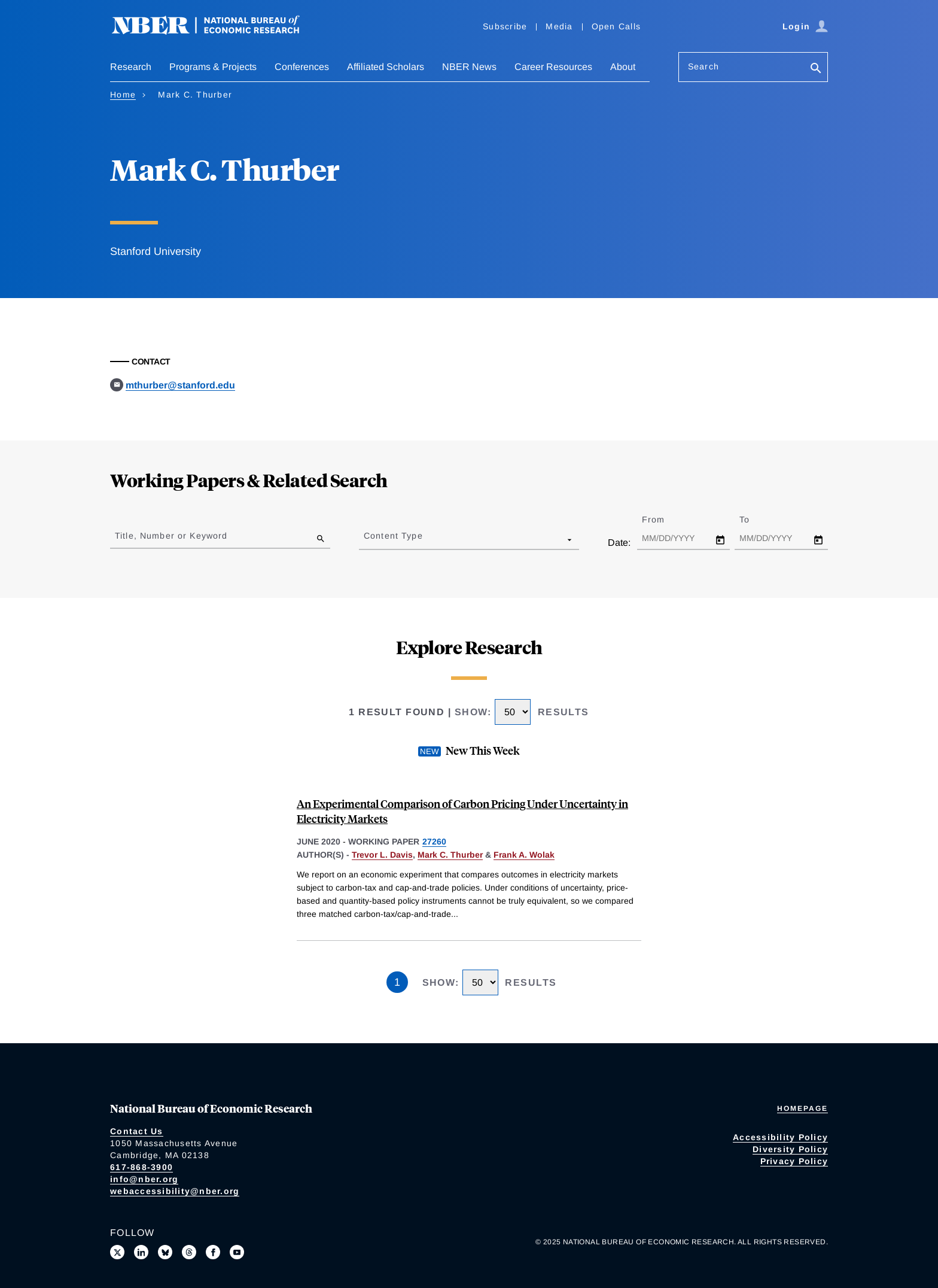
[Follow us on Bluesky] (165, 1252)
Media (559, 26)
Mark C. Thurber (450, 854)
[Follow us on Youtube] (237, 1252)
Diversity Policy (790, 1149)
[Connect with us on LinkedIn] (141, 1252)
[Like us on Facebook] (213, 1252)
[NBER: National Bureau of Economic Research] (215, 31)
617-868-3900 (141, 1167)
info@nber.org (144, 1179)
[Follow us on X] (117, 1252)
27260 (434, 841)
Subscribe (505, 26)
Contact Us (136, 1131)
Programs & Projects (213, 67)
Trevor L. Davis (382, 854)
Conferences (302, 67)
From (664, 519)
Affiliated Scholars (385, 67)
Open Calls (616, 26)
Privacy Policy (794, 1161)
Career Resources (553, 67)
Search (703, 66)
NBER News (469, 67)
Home (123, 94)
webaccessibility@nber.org (174, 1191)
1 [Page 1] (397, 982)
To (754, 519)
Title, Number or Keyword (171, 535)
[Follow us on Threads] (189, 1252)
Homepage (802, 1108)
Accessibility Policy (780, 1137)
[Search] (816, 69)
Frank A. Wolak (524, 854)
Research (130, 67)
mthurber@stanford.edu (180, 385)
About (622, 67)
